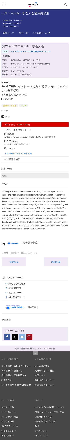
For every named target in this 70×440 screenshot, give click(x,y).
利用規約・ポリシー (44, 380)
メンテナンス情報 (9, 416)
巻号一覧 (23, 33)
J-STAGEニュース (9, 426)
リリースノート (8, 411)
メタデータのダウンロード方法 (18, 153)
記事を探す (6, 380)
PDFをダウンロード (17, 124)
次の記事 (56, 262)
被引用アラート (16, 292)
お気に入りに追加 (17, 283)
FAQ (37, 426)
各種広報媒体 (7, 435)
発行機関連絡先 (12, 159)
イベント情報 (7, 421)
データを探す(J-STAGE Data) (16, 384)
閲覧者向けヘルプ (43, 416)
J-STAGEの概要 (42, 365)
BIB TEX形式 (12, 141)
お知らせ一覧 (7, 407)
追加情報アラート (17, 288)
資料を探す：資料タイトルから (16, 365)
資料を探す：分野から (11, 370)
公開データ (40, 375)
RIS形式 (10, 134)
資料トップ (8, 33)
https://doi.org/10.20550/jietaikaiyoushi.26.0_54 (29, 51)
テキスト (11, 148)
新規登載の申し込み (44, 384)
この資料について (41, 33)
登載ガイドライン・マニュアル (49, 411)
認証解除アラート (17, 297)
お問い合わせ (41, 430)
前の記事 (14, 262)
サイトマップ (41, 435)
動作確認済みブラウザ (45, 421)
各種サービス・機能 (44, 370)
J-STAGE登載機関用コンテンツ (49, 407)
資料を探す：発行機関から (13, 375)
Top (35, 353)
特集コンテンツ (8, 430)
